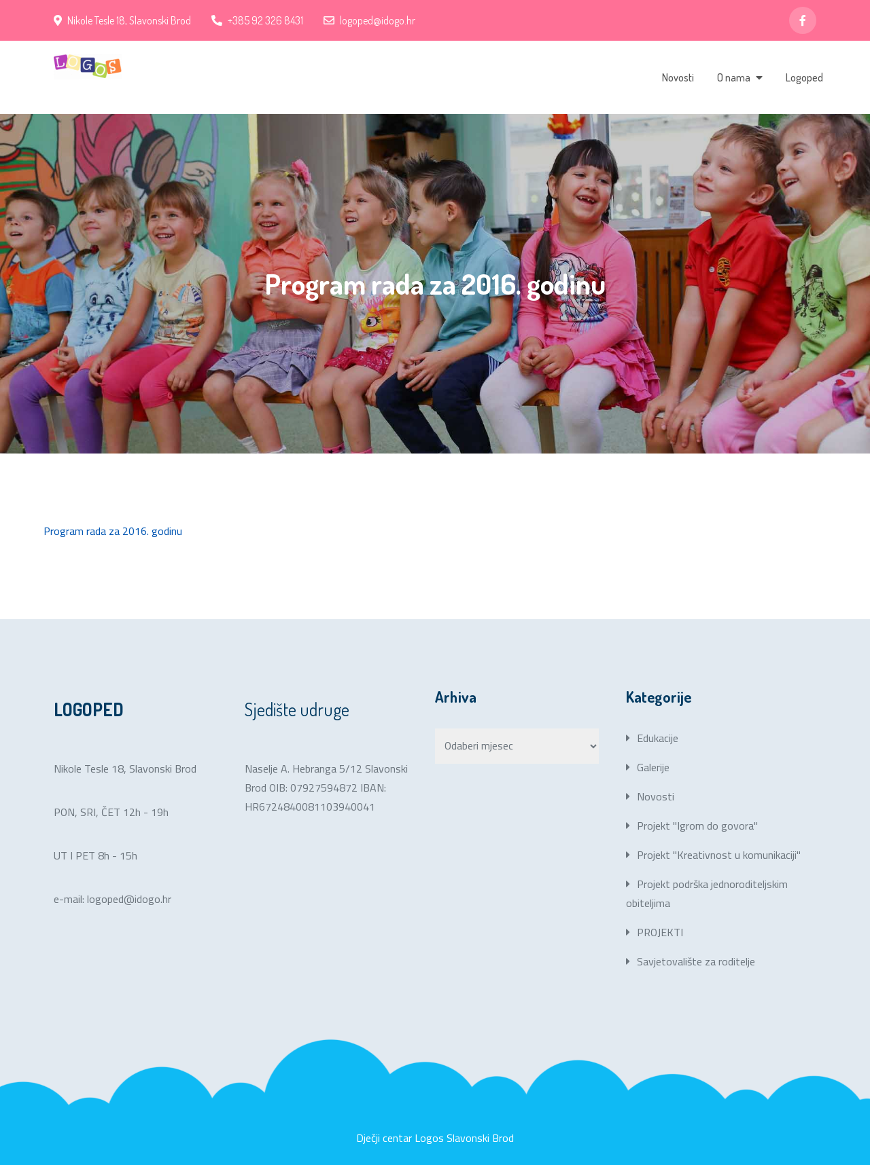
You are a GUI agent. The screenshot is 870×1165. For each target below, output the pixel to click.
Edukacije (657, 738)
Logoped (804, 77)
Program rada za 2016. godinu (113, 531)
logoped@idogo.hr (369, 20)
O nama (733, 77)
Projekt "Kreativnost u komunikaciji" (719, 855)
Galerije (653, 767)
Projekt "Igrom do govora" (697, 825)
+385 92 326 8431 (257, 20)
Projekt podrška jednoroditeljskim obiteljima (707, 893)
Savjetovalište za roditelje (696, 961)
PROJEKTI (660, 932)
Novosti (678, 77)
